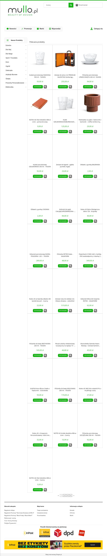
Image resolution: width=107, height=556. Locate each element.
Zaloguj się (96, 28)
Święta (8, 79)
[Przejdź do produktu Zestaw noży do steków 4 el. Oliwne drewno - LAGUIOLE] (65, 283)
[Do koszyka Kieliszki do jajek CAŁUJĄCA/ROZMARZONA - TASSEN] (63, 221)
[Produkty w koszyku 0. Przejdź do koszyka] (81, 5)
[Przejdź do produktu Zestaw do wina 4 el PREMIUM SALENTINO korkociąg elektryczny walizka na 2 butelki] (65, 59)
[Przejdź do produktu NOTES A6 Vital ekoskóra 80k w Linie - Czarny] (40, 462)
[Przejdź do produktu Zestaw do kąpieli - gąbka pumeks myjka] (65, 149)
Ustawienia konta (42, 513)
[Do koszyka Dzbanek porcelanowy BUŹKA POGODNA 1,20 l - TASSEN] (38, 265)
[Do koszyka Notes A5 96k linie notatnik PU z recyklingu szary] (88, 400)
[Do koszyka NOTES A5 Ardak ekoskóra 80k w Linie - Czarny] (63, 445)
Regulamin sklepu (9, 510)
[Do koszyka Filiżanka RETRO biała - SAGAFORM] (63, 265)
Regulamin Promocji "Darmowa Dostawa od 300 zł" (19, 513)
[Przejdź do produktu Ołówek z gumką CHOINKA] (40, 193)
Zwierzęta (9, 70)
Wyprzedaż (55, 29)
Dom (7, 62)
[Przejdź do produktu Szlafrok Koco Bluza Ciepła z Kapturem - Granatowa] (40, 372)
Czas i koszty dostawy (10, 521)
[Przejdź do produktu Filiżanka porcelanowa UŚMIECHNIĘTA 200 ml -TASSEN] (90, 59)
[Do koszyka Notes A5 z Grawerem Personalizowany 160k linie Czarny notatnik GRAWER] (38, 445)
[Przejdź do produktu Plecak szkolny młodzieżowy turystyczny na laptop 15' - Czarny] (65, 328)
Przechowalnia (41, 515)
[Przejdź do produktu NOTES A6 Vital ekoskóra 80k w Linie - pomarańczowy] (40, 104)
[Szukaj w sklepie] (57, 5)
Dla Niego (9, 54)
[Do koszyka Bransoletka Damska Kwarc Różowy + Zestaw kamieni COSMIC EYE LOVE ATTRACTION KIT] (88, 355)
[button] (45, 86)
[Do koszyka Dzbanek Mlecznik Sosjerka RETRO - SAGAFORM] (88, 310)
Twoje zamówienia (42, 510)
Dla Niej (8, 49)
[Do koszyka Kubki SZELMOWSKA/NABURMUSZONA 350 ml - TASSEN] (63, 131)
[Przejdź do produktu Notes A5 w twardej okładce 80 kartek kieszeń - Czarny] (40, 283)
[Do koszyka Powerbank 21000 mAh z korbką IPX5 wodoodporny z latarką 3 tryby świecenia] (88, 265)
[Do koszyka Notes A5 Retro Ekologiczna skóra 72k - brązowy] (88, 221)
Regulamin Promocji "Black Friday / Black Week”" (18, 515)
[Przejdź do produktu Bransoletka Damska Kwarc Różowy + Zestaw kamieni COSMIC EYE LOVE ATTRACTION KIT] (90, 328)
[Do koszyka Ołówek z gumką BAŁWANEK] (88, 176)
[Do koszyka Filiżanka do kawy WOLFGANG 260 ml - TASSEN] (63, 400)
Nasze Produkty (17, 40)
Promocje (26, 29)
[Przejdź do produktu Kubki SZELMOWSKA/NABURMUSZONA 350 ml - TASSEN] (65, 104)
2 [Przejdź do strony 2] (64, 495)
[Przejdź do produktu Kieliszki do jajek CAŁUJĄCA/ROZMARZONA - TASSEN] (65, 193)
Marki (40, 29)
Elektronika (9, 87)
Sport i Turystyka (11, 58)
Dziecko (8, 45)
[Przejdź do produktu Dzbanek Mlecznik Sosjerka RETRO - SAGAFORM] (90, 283)
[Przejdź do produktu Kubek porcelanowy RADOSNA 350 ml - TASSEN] (40, 59)
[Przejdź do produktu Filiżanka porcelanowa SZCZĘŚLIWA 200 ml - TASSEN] (90, 417)
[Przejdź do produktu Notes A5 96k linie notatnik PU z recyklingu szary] (90, 372)
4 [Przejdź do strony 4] (70, 495)
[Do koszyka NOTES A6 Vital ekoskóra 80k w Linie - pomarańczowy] (38, 131)
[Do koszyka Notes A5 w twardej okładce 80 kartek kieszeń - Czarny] (38, 310)
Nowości (11, 29)
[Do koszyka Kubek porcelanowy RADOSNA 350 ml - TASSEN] (38, 86)
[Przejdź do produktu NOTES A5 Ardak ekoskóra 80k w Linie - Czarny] (65, 417)
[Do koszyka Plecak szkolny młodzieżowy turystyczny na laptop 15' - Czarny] (63, 355)
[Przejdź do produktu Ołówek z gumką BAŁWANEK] (90, 149)
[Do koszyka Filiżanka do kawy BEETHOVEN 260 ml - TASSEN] (38, 355)
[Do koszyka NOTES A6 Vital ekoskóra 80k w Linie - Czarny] (38, 489)
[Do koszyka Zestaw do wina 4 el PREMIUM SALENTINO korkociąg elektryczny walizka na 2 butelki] (63, 86)
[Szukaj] (71, 5)
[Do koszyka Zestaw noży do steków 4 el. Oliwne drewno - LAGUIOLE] (63, 310)
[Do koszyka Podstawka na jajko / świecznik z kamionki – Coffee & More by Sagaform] (88, 131)
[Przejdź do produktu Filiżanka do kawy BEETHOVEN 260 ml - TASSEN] (40, 328)
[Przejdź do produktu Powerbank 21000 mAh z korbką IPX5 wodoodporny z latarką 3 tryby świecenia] (90, 238)
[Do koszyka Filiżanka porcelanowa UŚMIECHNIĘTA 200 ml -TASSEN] (88, 86)
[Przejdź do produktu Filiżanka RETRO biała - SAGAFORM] (65, 238)
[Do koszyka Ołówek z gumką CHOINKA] (38, 221)
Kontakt (72, 510)
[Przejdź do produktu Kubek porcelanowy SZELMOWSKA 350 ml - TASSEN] (40, 149)
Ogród (8, 66)
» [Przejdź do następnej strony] (73, 495)
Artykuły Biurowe (11, 74)
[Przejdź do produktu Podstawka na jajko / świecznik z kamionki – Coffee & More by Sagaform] (90, 104)
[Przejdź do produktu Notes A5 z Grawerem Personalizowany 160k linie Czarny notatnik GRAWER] (40, 417)
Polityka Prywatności (10, 523)
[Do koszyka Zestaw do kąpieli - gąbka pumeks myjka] (63, 176)
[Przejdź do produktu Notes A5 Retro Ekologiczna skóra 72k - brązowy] (90, 193)
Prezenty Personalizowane (15, 83)
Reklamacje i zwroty (10, 518)
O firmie (72, 513)
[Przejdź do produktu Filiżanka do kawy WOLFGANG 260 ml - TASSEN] (65, 372)
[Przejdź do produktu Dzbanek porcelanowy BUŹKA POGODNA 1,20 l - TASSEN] (40, 238)
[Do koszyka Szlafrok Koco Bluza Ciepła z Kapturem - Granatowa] (38, 400)
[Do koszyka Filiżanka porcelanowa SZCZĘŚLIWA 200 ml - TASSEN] (88, 445)
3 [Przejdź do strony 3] (67, 495)
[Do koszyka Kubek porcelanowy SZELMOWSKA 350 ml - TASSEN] (38, 176)
